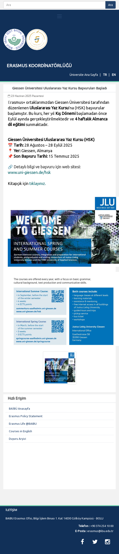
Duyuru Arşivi (17, 438)
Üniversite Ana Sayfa (84, 75)
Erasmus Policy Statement (25, 416)
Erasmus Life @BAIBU (23, 423)
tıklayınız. (37, 183)
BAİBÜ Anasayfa (19, 408)
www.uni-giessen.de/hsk (29, 172)
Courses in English (20, 431)
